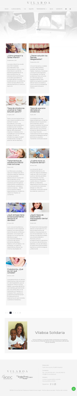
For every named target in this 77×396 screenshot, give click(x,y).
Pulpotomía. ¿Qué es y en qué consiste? (15, 271)
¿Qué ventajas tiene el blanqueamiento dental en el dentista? (15, 217)
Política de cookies (61, 390)
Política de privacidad (48, 390)
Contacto (59, 9)
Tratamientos (41, 9)
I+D (25, 9)
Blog (51, 9)
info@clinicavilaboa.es (49, 374)
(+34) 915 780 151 (60, 372)
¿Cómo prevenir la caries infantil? (15, 56)
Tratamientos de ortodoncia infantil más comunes (15, 162)
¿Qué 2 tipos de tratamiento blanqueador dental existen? (39, 217)
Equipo (31, 9)
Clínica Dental (16, 9)
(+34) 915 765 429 (50, 372)
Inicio (6, 9)
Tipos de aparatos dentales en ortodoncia (37, 110)
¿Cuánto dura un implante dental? (37, 162)
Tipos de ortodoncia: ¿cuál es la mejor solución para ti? (16, 110)
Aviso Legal (37, 390)
